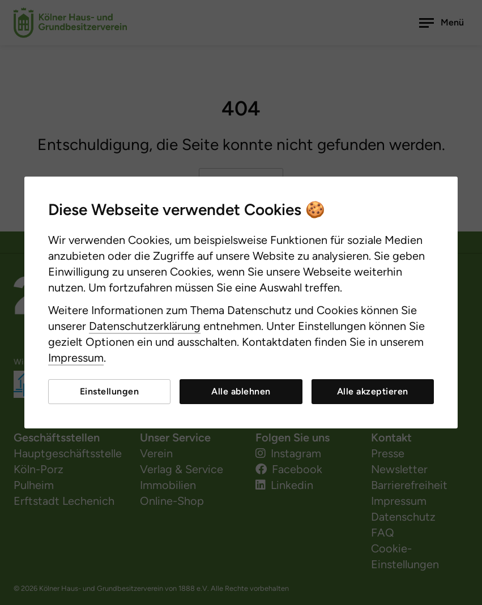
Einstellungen (109, 391)
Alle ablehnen (241, 391)
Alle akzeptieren (372, 391)
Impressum (76, 357)
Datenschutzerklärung (145, 326)
